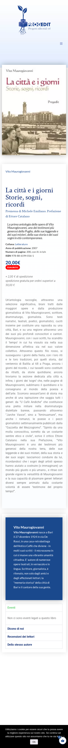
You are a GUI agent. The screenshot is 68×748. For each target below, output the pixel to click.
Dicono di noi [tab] (15, 628)
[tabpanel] (34, 618)
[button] (61, 43)
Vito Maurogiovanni (18, 171)
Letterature (21, 244)
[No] (63, 736)
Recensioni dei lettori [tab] (20, 636)
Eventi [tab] (11, 607)
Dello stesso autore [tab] (19, 644)
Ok (33, 742)
